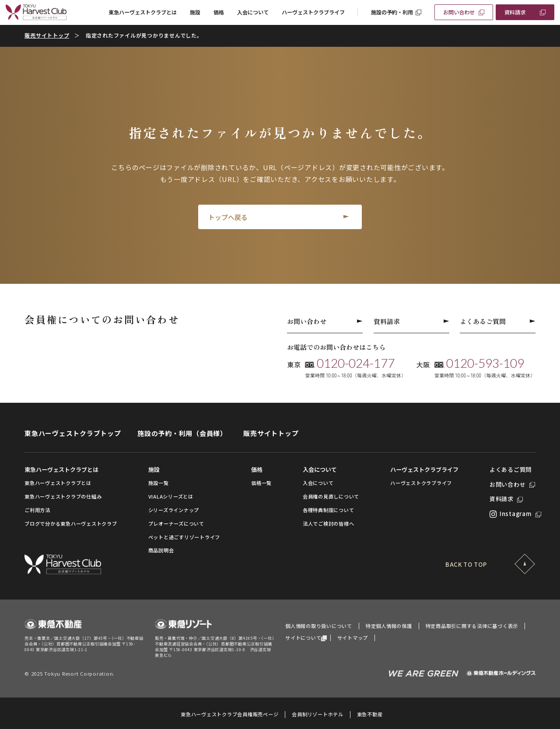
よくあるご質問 (498, 321)
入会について (253, 12)
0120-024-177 (356, 363)
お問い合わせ (459, 12)
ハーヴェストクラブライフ (313, 12)
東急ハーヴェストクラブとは (142, 12)
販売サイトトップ (46, 35)
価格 (219, 12)
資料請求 (514, 12)
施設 (195, 12)
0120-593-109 (485, 363)
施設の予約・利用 (392, 12)
